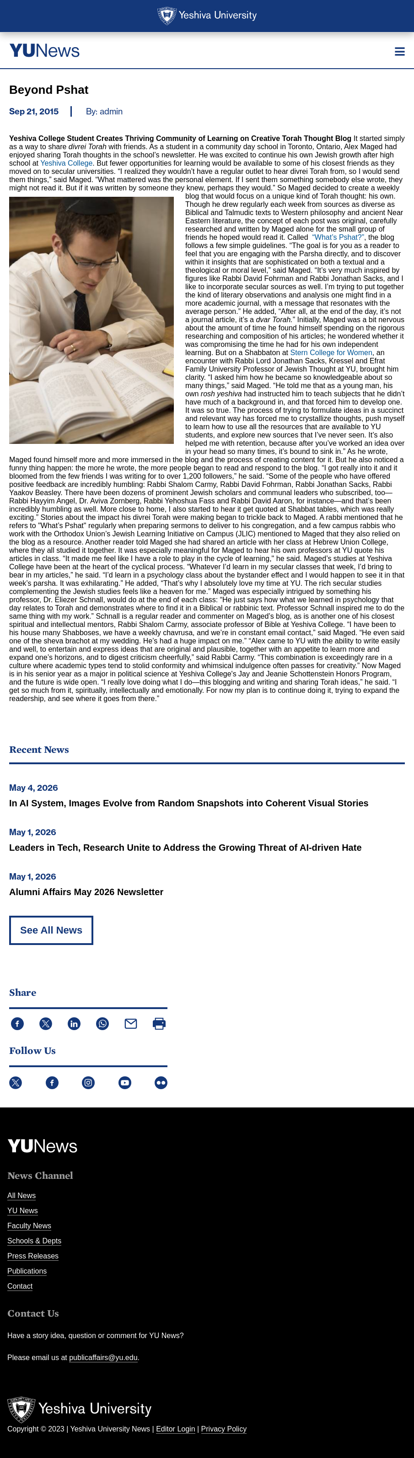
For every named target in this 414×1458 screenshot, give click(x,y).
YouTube (124, 1082)
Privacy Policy (224, 1429)
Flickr (161, 1082)
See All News (51, 930)
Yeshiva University (207, 16)
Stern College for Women (331, 352)
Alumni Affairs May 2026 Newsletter (86, 892)
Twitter (15, 1082)
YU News (22, 1211)
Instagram (88, 1082)
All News (21, 1195)
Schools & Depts (34, 1241)
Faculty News (29, 1226)
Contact (19, 1286)
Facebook (52, 1082)
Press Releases (33, 1256)
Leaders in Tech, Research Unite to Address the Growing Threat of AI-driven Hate (185, 847)
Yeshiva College (66, 163)
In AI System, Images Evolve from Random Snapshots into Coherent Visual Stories (189, 803)
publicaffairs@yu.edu (103, 1357)
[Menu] (400, 51)
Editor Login (175, 1429)
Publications (27, 1271)
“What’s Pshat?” (338, 237)
